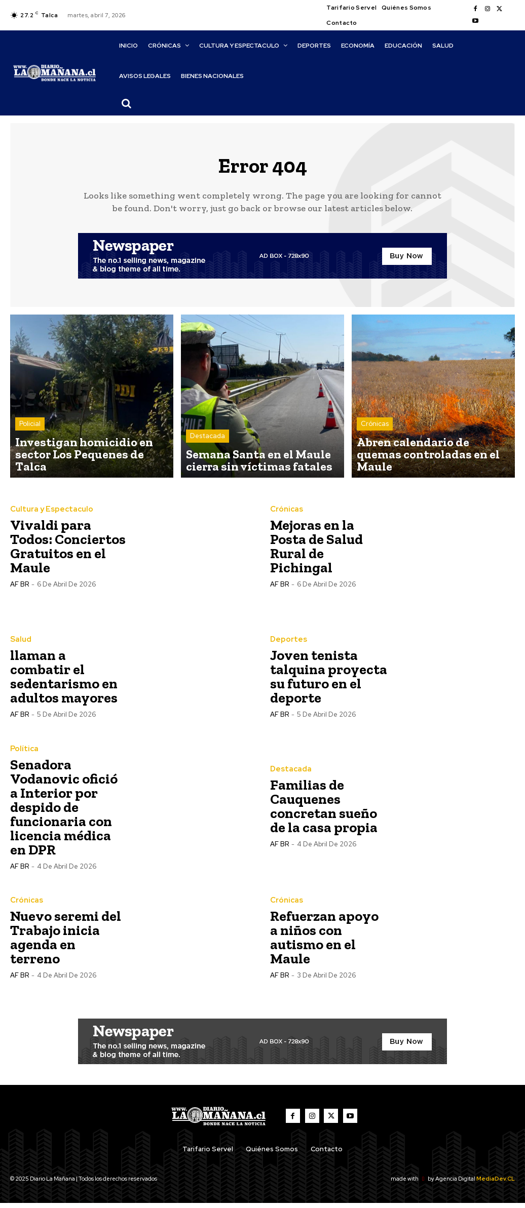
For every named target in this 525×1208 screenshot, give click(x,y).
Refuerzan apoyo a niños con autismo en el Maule (324, 942)
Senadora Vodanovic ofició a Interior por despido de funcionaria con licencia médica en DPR (64, 812)
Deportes (287, 645)
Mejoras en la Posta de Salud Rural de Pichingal (316, 552)
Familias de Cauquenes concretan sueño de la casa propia (324, 812)
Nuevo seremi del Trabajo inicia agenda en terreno (65, 942)
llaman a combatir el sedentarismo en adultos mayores (64, 682)
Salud (19, 645)
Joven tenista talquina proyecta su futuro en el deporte (328, 682)
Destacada (207, 448)
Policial (30, 448)
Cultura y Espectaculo (48, 515)
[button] (126, 103)
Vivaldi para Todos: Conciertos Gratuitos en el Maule (68, 552)
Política (22, 754)
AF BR (19, 590)
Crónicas (375, 448)
